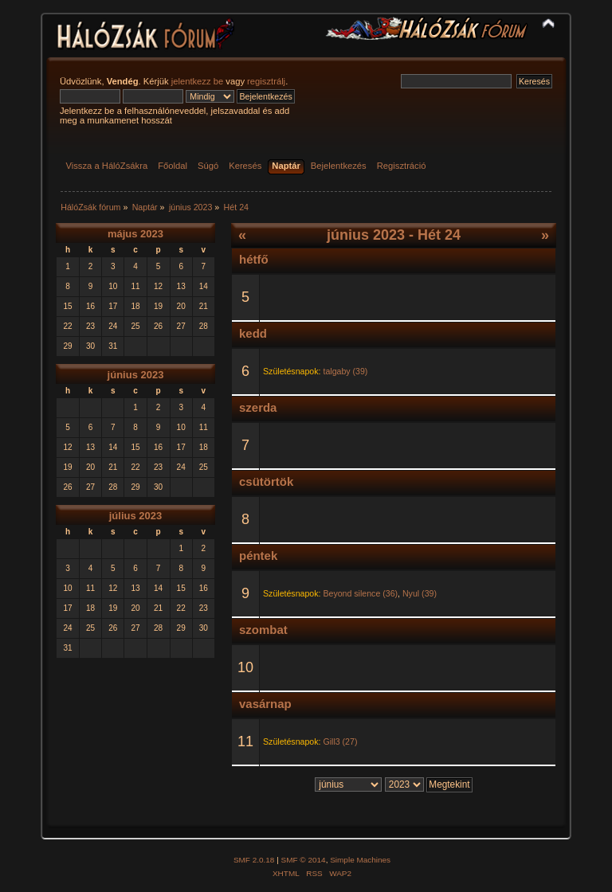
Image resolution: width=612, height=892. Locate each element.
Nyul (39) (419, 593)
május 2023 (135, 234)
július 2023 (135, 516)
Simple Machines (360, 859)
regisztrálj (266, 81)
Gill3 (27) (340, 741)
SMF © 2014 (303, 859)
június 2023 (136, 375)
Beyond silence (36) (360, 593)
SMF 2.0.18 (254, 859)
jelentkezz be (197, 81)
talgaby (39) (345, 371)
